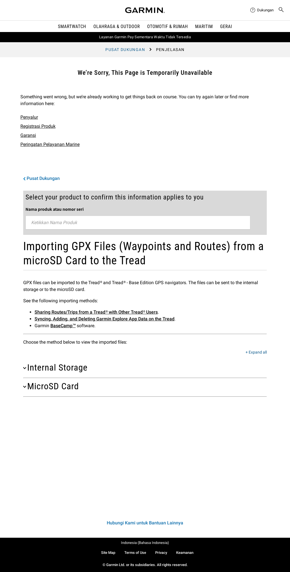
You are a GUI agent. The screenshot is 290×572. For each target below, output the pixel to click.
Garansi (28, 135)
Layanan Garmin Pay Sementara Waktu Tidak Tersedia (145, 37)
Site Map (108, 552)
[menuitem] (262, 10)
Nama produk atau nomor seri (54, 209)
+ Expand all (256, 352)
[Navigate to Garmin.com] (145, 10)
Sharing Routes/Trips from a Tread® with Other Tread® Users (96, 312)
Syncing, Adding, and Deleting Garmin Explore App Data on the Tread (104, 319)
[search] (281, 10)
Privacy (161, 552)
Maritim (204, 26)
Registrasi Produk (38, 126)
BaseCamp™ (63, 325)
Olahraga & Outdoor (116, 26)
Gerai (226, 26)
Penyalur (29, 117)
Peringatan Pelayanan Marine (50, 144)
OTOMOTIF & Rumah (167, 26)
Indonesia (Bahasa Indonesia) (145, 543)
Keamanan (184, 552)
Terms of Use (135, 552)
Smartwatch (72, 26)
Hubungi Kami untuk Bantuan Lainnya (145, 523)
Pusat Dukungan (125, 49)
